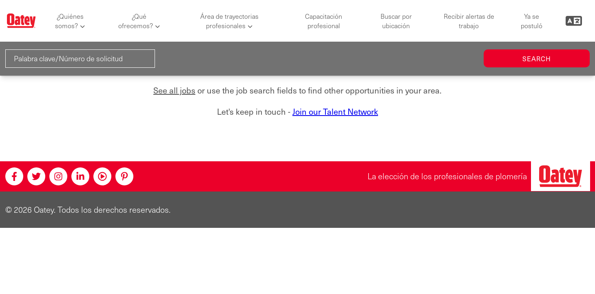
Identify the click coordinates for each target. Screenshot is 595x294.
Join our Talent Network (335, 111)
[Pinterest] (124, 176)
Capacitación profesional (323, 21)
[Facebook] (14, 176)
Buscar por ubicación (396, 21)
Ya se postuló (531, 21)
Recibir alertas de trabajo (469, 21)
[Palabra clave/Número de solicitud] (80, 58)
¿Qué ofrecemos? (135, 21)
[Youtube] (102, 176)
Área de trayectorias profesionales (229, 21)
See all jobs (174, 90)
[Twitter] (36, 176)
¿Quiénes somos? (69, 21)
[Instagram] (58, 176)
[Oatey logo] (21, 20)
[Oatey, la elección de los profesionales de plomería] (560, 176)
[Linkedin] (80, 176)
